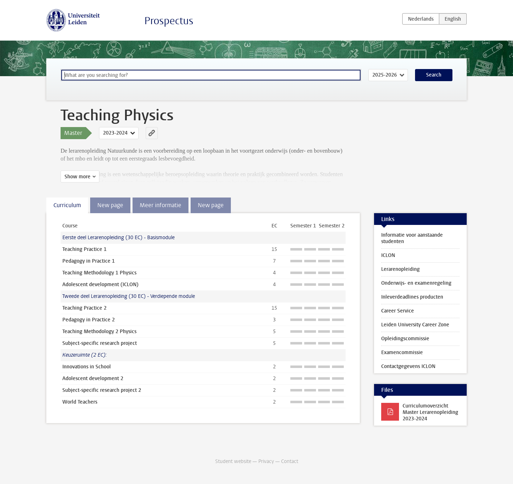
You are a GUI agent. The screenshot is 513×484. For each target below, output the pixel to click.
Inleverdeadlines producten (412, 297)
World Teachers (79, 402)
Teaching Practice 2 (84, 308)
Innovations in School (86, 366)
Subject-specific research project (99, 343)
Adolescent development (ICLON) (100, 284)
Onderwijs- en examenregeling (416, 283)
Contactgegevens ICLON (408, 366)
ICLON (388, 255)
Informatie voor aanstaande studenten (412, 238)
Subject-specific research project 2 (101, 390)
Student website (233, 461)
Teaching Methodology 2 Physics (99, 331)
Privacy (266, 461)
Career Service (397, 310)
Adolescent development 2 (92, 378)
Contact (289, 461)
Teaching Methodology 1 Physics (99, 272)
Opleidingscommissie (405, 338)
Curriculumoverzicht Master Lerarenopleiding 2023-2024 (430, 412)
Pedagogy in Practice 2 (88, 319)
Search (433, 75)
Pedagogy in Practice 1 (88, 261)
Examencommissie (402, 352)
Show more (77, 176)
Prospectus (168, 20)
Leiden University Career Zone (415, 324)
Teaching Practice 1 (84, 249)
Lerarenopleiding (400, 269)
